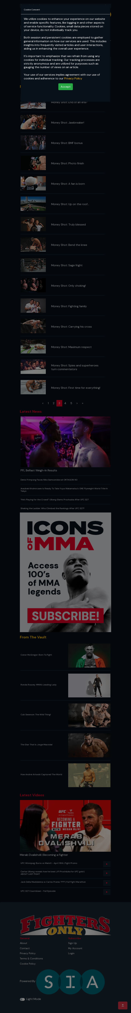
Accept (66, 87)
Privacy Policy (73, 78)
